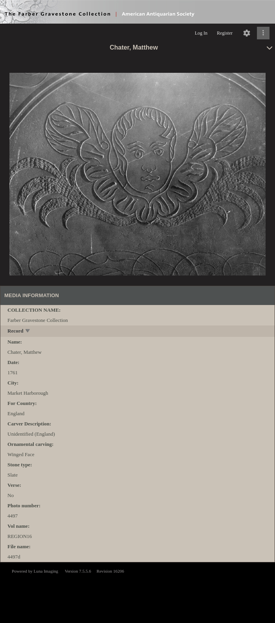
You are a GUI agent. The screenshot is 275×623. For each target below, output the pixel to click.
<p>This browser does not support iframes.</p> (137, 591)
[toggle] (28, 332)
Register (225, 33)
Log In (201, 33)
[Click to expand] (263, 33)
